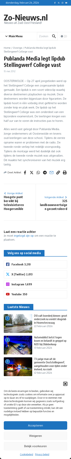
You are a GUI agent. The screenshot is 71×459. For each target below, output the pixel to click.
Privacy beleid (42, 454)
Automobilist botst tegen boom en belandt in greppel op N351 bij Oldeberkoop (50, 341)
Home (7, 47)
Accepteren (35, 425)
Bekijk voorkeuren (35, 446)
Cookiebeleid (26, 454)
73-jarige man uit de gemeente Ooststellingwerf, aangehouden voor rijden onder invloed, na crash (50, 364)
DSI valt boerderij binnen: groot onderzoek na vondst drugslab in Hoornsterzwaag (50, 319)
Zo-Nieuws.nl (26, 17)
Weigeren (35, 436)
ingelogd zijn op (24, 235)
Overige (17, 47)
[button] (65, 384)
